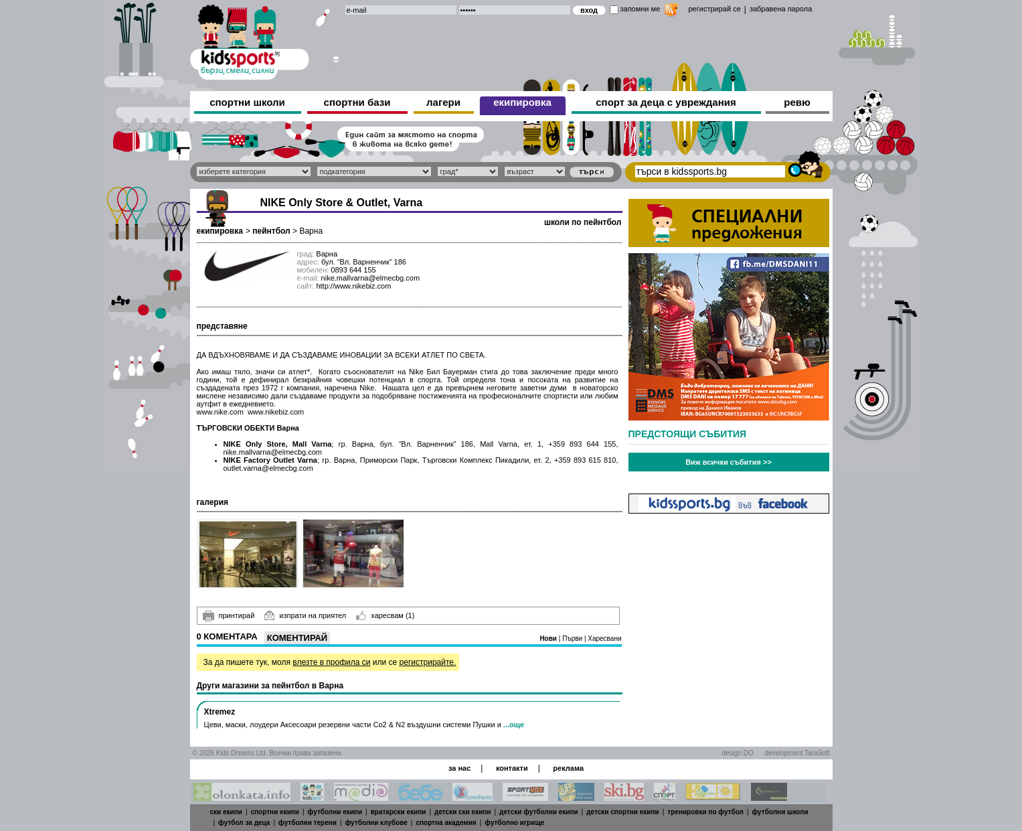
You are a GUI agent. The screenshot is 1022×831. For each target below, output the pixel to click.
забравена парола (781, 9)
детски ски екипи (462, 812)
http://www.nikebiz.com (353, 286)
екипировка (522, 102)
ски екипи (226, 812)
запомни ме (640, 9)
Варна (311, 231)
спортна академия (446, 822)
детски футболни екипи (538, 812)
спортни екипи (275, 812)
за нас (459, 768)
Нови (548, 638)
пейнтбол (271, 231)
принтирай (229, 616)
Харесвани (604, 638)
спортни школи (247, 102)
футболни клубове (376, 822)
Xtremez (220, 711)
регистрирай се (715, 9)
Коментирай (297, 638)
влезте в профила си (331, 662)
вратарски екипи (398, 812)
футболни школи (780, 812)
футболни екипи (335, 812)
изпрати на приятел (305, 615)
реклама (568, 768)
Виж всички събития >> (728, 462)
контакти (512, 768)
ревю (797, 102)
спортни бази (357, 102)
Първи (573, 638)
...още (513, 725)
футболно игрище (514, 822)
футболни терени (307, 822)
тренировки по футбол (705, 812)
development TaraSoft (796, 753)
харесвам (385, 615)
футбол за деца (244, 822)
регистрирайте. (428, 662)
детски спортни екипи (622, 812)
